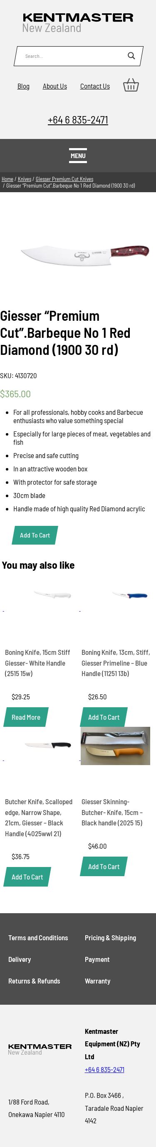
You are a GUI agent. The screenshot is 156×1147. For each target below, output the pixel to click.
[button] (104, 717)
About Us (55, 86)
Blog (23, 86)
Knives (24, 179)
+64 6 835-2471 (78, 119)
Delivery (19, 959)
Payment (97, 959)
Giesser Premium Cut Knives (64, 179)
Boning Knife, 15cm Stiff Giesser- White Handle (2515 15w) (37, 662)
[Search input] (74, 56)
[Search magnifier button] (131, 56)
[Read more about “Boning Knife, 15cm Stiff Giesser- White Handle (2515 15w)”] (26, 717)
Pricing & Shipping (110, 937)
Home (7, 179)
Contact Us (95, 86)
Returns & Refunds (34, 980)
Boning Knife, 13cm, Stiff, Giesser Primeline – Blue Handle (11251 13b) (116, 662)
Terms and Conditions (38, 937)
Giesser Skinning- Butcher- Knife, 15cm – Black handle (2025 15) (112, 812)
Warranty (98, 980)
